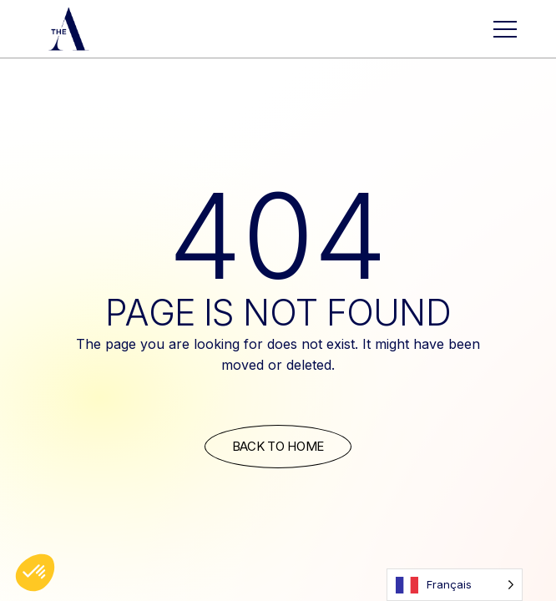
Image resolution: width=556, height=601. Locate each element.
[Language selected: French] (455, 584)
